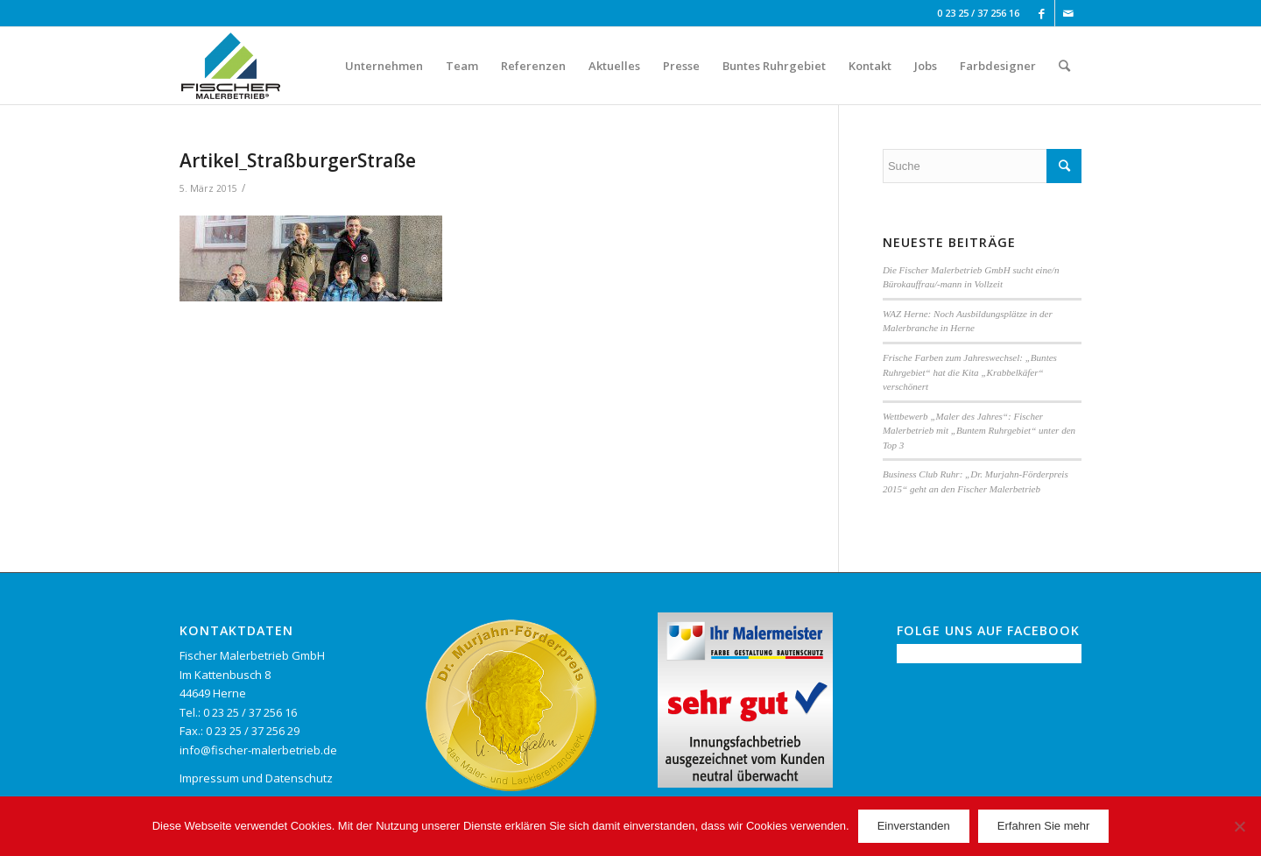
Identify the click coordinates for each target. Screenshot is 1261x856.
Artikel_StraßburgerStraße (298, 160)
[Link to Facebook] (1041, 13)
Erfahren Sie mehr (1043, 825)
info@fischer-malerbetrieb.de (258, 750)
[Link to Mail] (1068, 13)
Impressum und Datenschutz (256, 778)
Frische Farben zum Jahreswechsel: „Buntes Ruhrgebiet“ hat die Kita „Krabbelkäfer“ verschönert (970, 372)
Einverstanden (913, 825)
